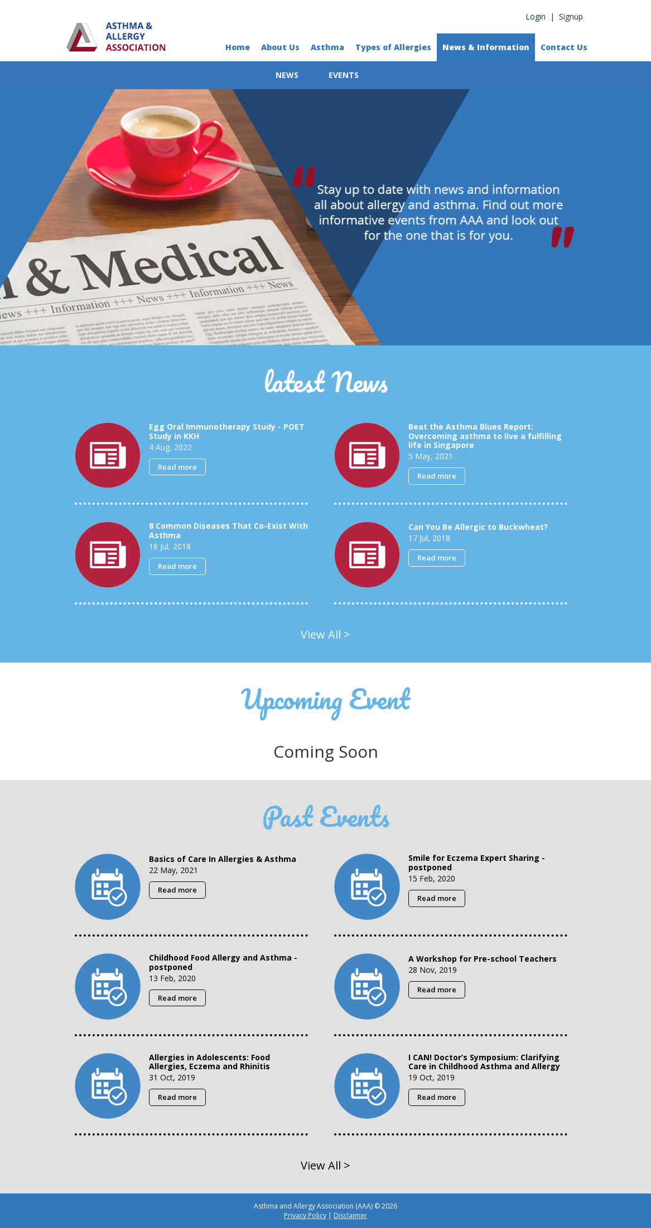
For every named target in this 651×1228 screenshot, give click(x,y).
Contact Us (564, 47)
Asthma (327, 47)
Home (237, 47)
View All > (325, 634)
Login (535, 16)
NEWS (287, 75)
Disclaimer (350, 1215)
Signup (571, 16)
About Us (280, 47)
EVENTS (344, 75)
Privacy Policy (305, 1215)
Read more (177, 467)
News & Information (485, 47)
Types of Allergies (393, 47)
